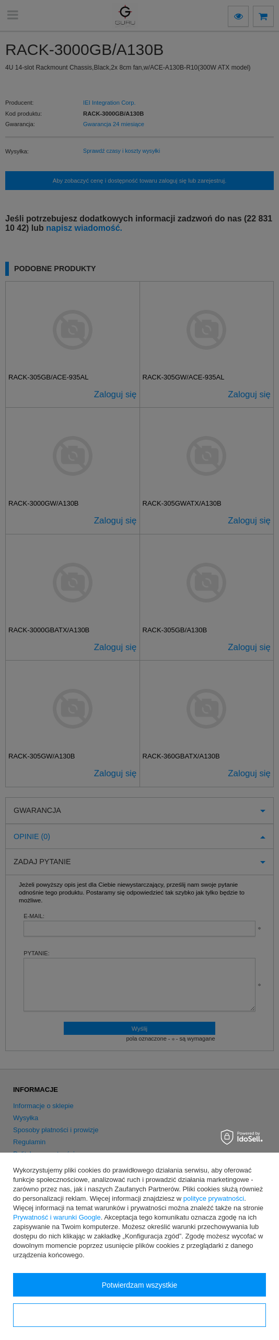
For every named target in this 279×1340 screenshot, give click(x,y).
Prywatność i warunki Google (57, 1217)
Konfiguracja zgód (139, 1315)
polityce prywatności (213, 1198)
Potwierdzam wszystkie (140, 1285)
